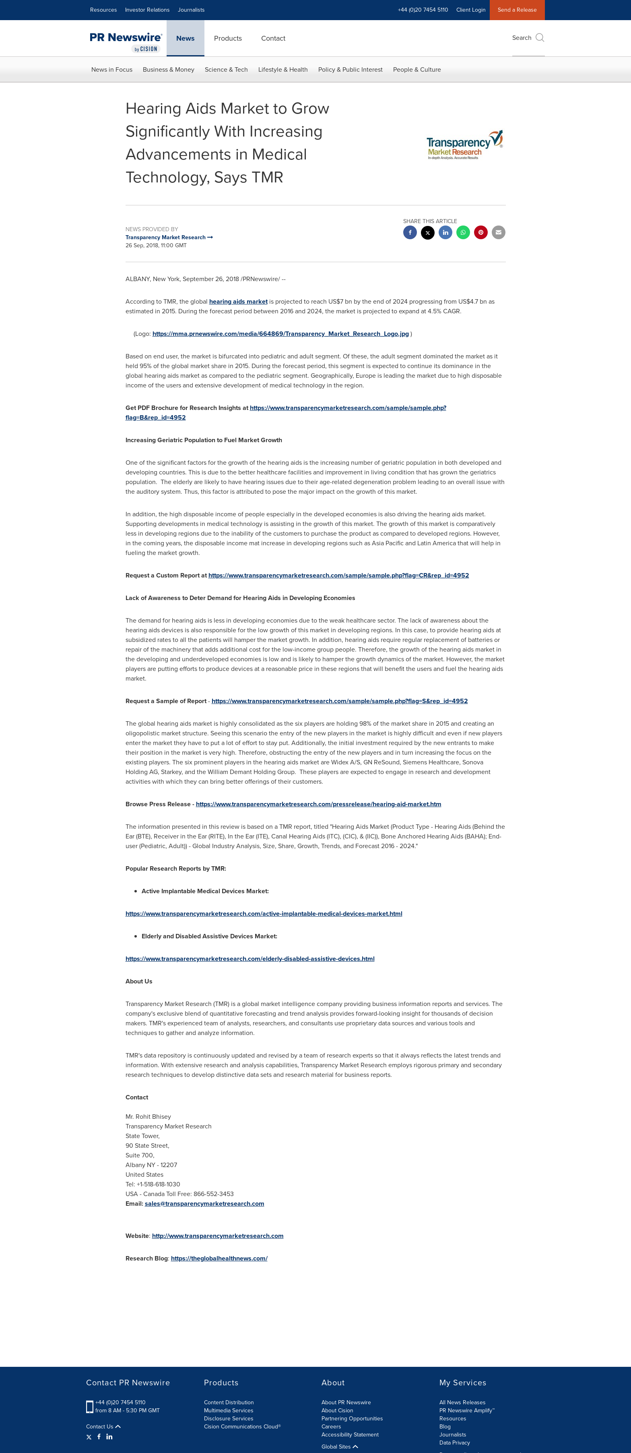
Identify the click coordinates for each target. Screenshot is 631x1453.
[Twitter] (90, 1437)
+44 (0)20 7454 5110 (423, 10)
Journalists (191, 10)
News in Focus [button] (111, 69)
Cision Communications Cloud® (242, 1426)
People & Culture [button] (417, 69)
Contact (273, 38)
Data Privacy (454, 1443)
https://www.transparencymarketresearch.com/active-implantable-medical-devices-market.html (264, 913)
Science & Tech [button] (226, 69)
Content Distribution (229, 1402)
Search (528, 37)
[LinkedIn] (109, 1437)
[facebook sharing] (410, 233)
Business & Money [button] (168, 69)
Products (228, 38)
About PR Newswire (346, 1402)
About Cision (337, 1410)
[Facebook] (99, 1437)
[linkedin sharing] (445, 233)
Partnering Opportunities (352, 1418)
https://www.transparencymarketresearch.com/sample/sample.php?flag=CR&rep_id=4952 (338, 575)
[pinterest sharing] (481, 233)
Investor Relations (147, 10)
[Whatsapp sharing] (463, 233)
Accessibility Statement (350, 1434)
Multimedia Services (229, 1410)
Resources (103, 10)
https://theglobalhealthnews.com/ (219, 1258)
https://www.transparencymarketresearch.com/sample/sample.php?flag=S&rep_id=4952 (340, 701)
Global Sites (340, 1447)
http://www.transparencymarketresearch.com (218, 1235)
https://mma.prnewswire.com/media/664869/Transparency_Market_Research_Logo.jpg (281, 333)
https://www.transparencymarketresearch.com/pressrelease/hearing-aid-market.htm (318, 804)
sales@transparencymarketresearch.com (204, 1203)
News (185, 38)
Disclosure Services (229, 1418)
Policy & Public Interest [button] (350, 69)
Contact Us (103, 1427)
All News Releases (462, 1402)
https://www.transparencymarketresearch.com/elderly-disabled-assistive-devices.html (250, 958)
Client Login (471, 10)
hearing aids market (238, 301)
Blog (445, 1426)
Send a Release (517, 10)
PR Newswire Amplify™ (467, 1410)
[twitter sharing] (428, 234)
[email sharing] (498, 233)
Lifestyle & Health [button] (283, 69)
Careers (331, 1426)
